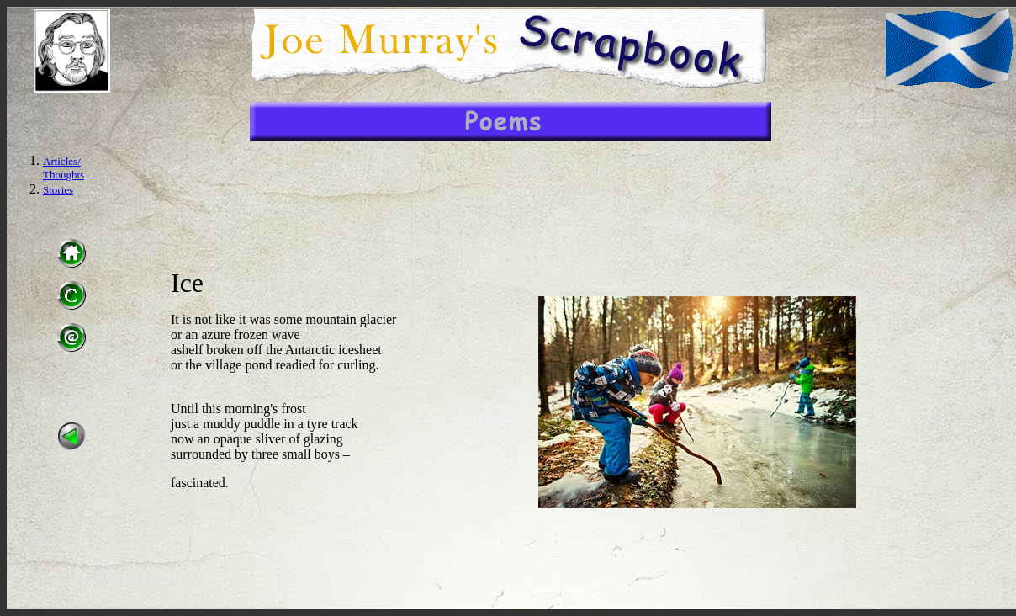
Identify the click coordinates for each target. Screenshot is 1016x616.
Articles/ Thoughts (63, 168)
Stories (58, 189)
